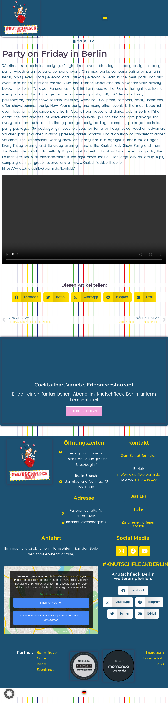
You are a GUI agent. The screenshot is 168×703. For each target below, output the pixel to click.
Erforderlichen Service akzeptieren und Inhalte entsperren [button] (51, 617)
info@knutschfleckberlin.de (138, 474)
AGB (160, 664)
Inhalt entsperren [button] (51, 602)
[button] (104, 17)
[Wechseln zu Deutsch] (84, 692)
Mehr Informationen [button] (51, 594)
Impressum (155, 653)
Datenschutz (153, 658)
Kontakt (138, 443)
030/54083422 (146, 480)
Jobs (138, 509)
